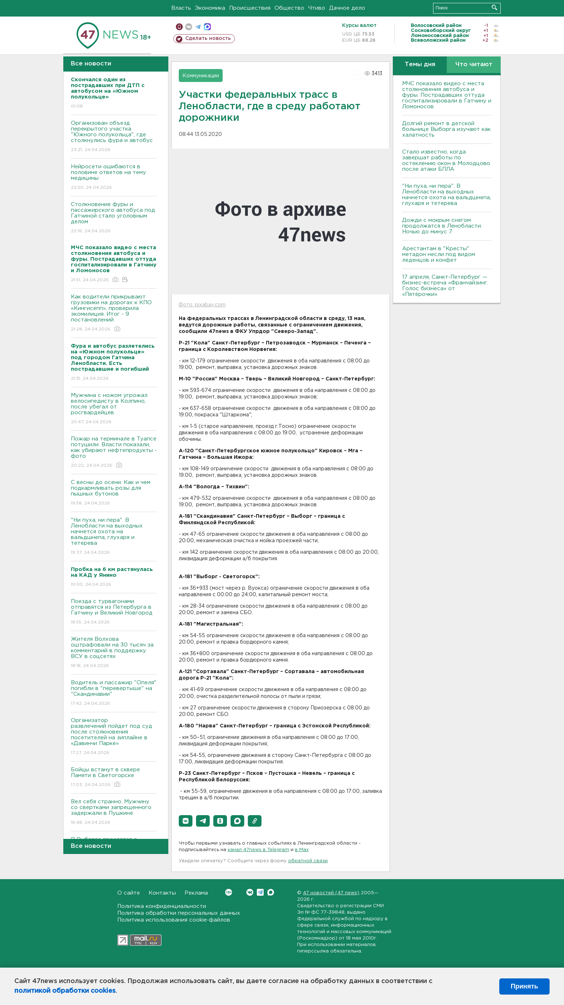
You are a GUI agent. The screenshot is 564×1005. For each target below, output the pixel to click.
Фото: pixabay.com (202, 305)
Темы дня (420, 64)
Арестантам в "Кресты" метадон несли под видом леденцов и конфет (438, 254)
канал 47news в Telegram (258, 850)
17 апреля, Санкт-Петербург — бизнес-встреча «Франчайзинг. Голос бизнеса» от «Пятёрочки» (445, 286)
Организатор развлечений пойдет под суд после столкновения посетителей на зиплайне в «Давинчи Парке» (114, 737)
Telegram (260, 892)
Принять (524, 986)
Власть (181, 8)
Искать (494, 7)
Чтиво (316, 8)
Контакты (162, 893)
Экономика (210, 8)
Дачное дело (347, 8)
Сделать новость (208, 38)
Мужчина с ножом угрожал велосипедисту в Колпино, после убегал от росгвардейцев (114, 409)
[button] (185, 821)
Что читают (473, 64)
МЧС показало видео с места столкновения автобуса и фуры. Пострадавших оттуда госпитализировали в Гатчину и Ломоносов (446, 95)
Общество (289, 8)
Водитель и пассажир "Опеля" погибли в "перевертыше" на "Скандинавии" (114, 693)
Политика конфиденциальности (161, 906)
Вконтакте (228, 892)
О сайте (128, 893)
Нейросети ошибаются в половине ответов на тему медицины (114, 177)
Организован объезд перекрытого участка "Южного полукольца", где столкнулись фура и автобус (114, 137)
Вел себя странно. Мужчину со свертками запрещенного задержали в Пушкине (114, 812)
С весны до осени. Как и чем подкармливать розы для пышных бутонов (114, 493)
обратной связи (308, 861)
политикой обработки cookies (64, 991)
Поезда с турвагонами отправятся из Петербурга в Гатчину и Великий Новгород (114, 612)
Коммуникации (200, 76)
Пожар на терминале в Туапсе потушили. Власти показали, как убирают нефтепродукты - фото (114, 453)
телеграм (198, 26)
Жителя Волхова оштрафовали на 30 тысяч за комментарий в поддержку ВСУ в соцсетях (114, 653)
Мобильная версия (179, 26)
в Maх (302, 850)
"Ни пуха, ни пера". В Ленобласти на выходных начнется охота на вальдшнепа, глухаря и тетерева (114, 537)
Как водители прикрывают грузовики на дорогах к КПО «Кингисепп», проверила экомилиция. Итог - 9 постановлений (114, 313)
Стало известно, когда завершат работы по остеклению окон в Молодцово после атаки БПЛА (446, 161)
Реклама (196, 893)
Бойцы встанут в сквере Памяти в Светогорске (114, 777)
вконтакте (188, 26)
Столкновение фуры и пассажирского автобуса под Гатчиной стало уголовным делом (114, 218)
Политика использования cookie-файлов (173, 920)
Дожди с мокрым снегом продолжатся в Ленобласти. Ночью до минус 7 (442, 226)
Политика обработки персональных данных (178, 913)
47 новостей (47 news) (331, 893)
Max (270, 892)
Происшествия (249, 8)
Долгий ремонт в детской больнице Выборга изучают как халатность (446, 129)
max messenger (207, 26)
